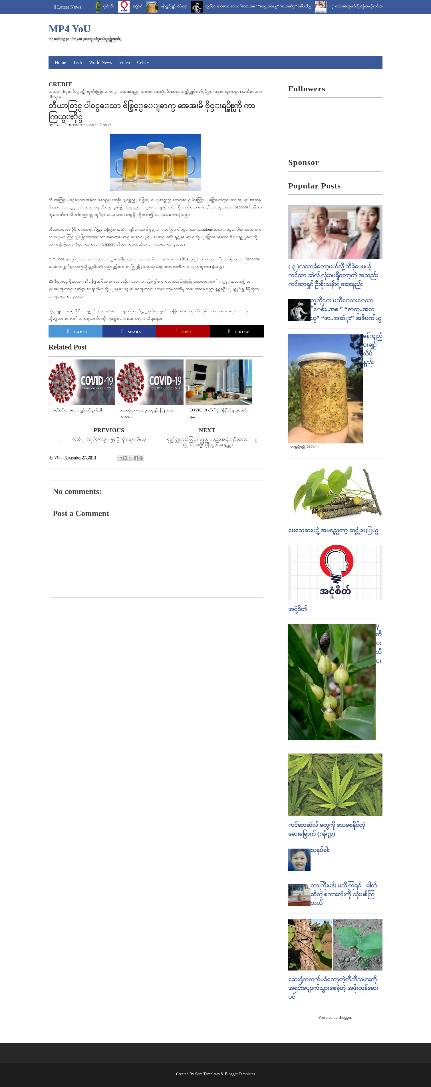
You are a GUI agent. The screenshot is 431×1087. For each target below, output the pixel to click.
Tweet (77, 331)
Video (124, 62)
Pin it (185, 331)
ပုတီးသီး (115, 6)
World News (100, 62)
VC (58, 124)
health (107, 124)
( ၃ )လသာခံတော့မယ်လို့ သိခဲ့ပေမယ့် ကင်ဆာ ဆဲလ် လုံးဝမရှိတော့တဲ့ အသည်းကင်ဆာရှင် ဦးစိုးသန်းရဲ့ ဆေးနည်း (333, 275)
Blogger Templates (240, 1074)
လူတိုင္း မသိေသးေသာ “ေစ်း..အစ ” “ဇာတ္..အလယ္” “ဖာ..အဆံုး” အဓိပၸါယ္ (264, 6)
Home (60, 62)
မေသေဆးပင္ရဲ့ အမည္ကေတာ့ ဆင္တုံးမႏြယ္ (333, 530)
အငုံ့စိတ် (144, 6)
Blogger (345, 1017)
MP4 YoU (70, 29)
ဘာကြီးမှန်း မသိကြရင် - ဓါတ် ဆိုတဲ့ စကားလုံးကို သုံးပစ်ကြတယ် (344, 894)
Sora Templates (207, 1074)
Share (131, 331)
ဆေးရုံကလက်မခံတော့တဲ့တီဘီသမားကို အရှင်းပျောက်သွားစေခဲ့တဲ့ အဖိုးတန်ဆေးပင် (333, 988)
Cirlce (238, 331)
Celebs (143, 62)
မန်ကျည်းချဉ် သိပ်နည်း (180, 6)
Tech (77, 62)
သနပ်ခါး (320, 849)
